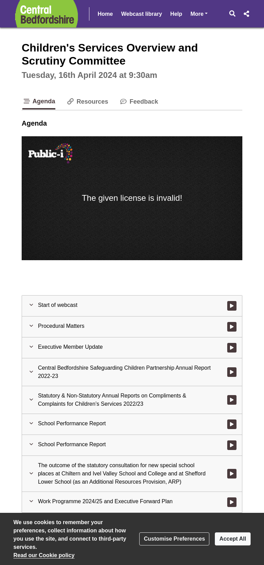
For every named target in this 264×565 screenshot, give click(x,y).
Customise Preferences (174, 539)
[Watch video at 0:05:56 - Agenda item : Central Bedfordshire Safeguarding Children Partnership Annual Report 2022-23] (231, 372)
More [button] (199, 13)
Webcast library (141, 14)
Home (105, 14)
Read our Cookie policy (44, 555)
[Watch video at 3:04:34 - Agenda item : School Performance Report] (231, 445)
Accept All (232, 539)
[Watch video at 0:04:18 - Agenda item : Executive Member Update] (231, 348)
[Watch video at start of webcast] (231, 306)
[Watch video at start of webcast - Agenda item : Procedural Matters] (231, 327)
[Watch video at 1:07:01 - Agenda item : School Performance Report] (231, 424)
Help (176, 14)
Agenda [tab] (38, 101)
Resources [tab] (87, 101)
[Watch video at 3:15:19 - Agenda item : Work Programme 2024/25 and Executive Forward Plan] (231, 502)
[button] (232, 13)
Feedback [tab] (138, 101)
